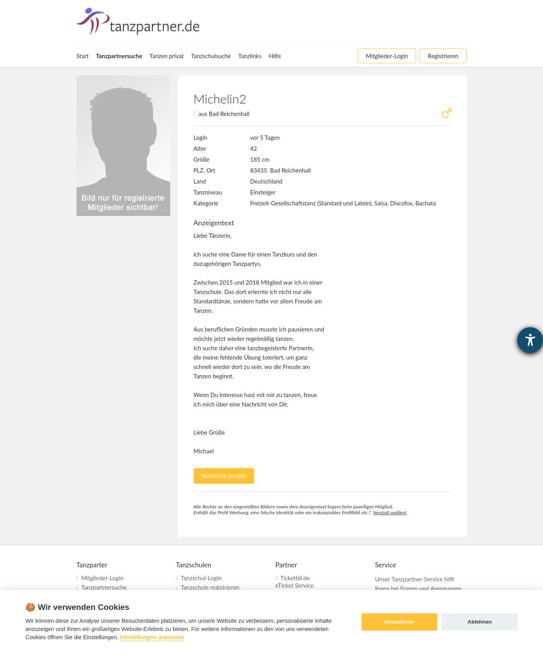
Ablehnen (480, 622)
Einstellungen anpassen (152, 637)
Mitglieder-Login (102, 577)
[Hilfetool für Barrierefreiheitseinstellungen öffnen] (530, 340)
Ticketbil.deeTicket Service (295, 581)
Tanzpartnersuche (103, 587)
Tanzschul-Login (201, 577)
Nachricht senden (223, 475)
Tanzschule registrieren (210, 587)
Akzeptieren (399, 622)
